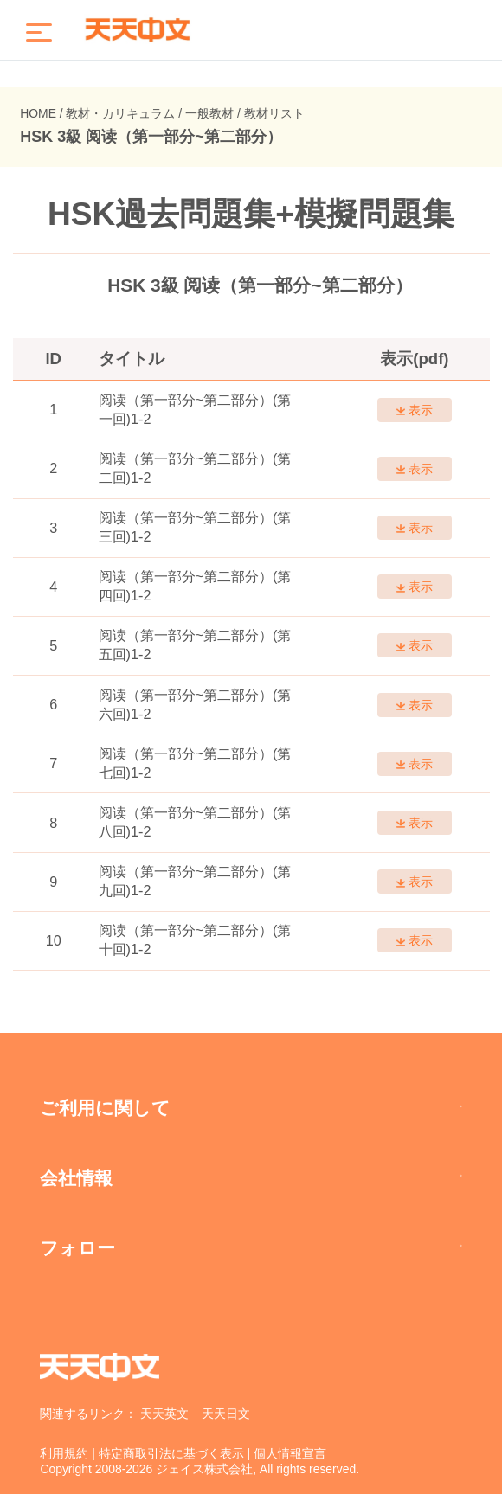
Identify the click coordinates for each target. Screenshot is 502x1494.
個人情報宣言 (290, 1453)
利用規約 (64, 1453)
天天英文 (164, 1413)
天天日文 (226, 1413)
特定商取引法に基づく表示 (171, 1453)
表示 (414, 410)
